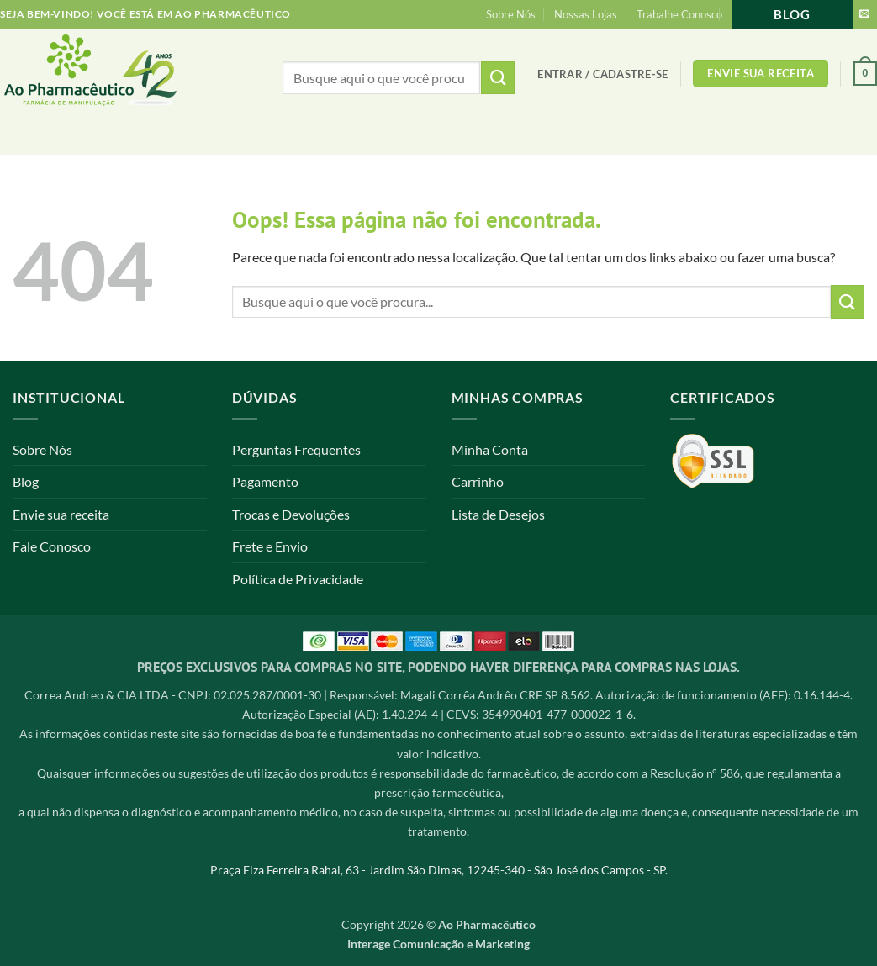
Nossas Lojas (585, 14)
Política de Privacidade (297, 579)
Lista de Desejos (498, 514)
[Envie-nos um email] (864, 14)
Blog (792, 14)
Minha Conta (490, 449)
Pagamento (265, 481)
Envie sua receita (61, 514)
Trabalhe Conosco (679, 14)
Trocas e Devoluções (291, 514)
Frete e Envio (270, 546)
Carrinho (478, 481)
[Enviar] (847, 301)
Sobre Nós (511, 14)
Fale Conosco (52, 546)
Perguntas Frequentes (296, 449)
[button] (602, 74)
